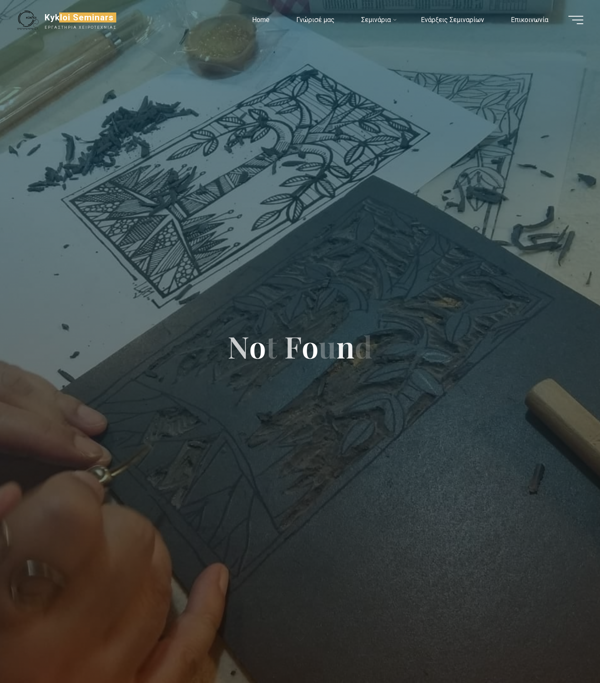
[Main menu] (575, 20)
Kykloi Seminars (79, 17)
